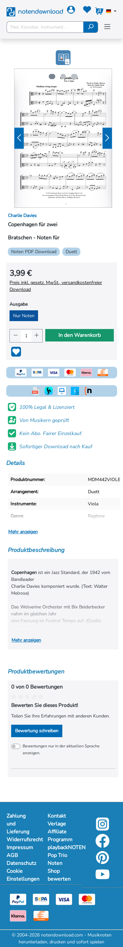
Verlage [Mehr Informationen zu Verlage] (57, 823)
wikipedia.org (24, 628)
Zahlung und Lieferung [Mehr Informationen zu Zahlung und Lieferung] (18, 823)
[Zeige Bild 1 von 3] (51, 76)
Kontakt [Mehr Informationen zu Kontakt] (57, 816)
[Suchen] (90, 27)
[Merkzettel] (87, 11)
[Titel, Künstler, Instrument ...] (45, 27)
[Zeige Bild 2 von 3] (63, 76)
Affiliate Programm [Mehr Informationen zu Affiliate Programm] (60, 835)
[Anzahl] (26, 335)
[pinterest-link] (102, 862)
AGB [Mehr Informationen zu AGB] (12, 855)
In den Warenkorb (79, 335)
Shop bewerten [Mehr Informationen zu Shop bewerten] (59, 875)
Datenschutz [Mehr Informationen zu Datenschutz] (20, 863)
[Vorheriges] (19, 138)
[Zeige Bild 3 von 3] (74, 76)
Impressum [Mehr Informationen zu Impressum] (20, 847)
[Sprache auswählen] (111, 11)
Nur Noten (23, 316)
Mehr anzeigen (23, 532)
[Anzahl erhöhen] (37, 335)
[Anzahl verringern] (15, 335)
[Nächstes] (107, 138)
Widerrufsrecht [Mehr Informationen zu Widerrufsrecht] (20, 839)
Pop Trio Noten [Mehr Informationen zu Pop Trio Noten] (57, 859)
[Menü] (107, 26)
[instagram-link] (102, 829)
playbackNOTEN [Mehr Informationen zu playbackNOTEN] (61, 847)
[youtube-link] (102, 879)
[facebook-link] (102, 845)
